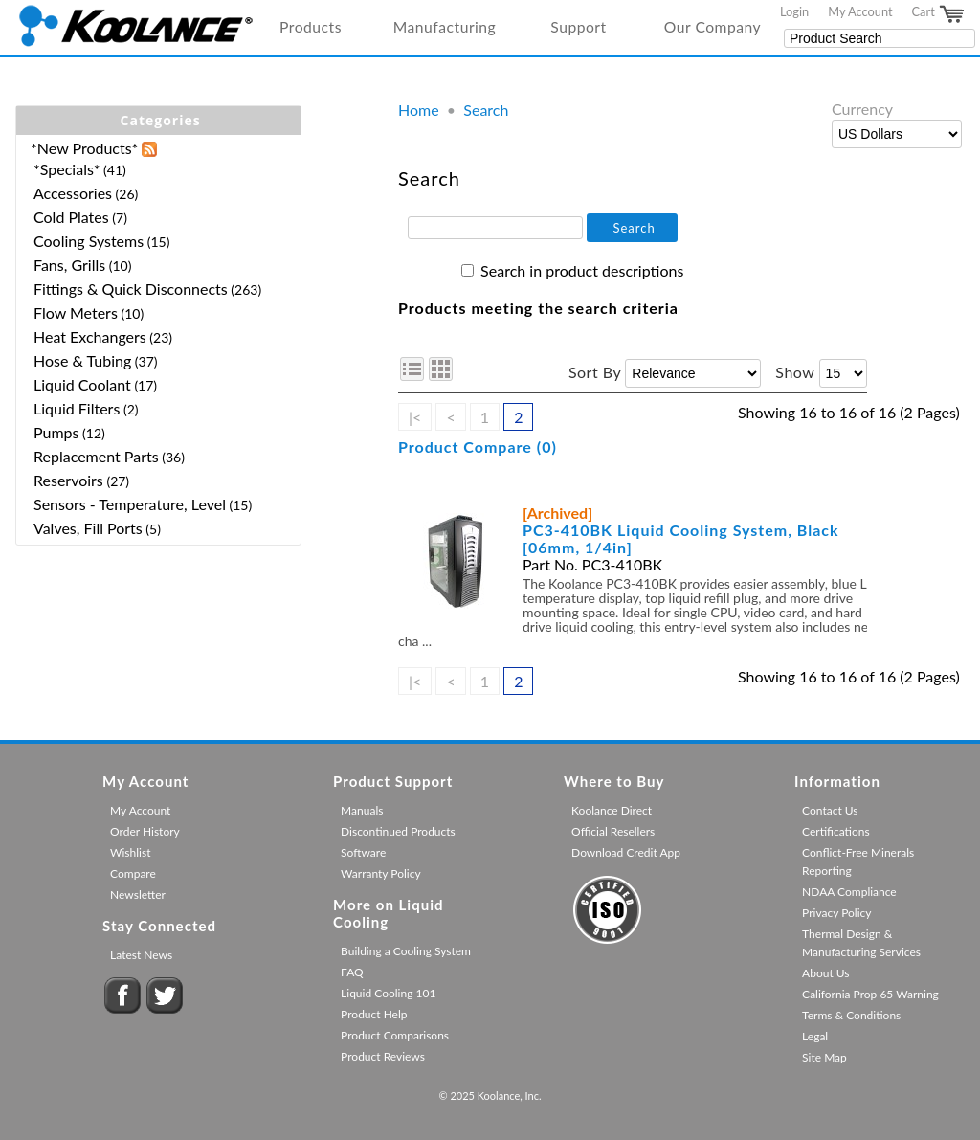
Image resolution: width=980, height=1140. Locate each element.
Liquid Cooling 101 (388, 993)
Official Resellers (613, 831)
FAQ (352, 972)
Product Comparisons (395, 1035)
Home (418, 110)
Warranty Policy (381, 873)
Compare (133, 873)
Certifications (836, 831)
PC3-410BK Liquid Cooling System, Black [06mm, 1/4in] (681, 538)
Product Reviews (383, 1056)
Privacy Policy (836, 912)
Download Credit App (625, 852)
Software (363, 852)
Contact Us (830, 810)
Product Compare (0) (477, 446)
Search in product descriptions (581, 270)
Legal (815, 1036)
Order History (145, 831)
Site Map (824, 1057)
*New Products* (84, 148)
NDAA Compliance (849, 891)
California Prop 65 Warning (870, 994)
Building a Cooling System (406, 951)
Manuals (362, 810)
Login (794, 11)
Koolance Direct (611, 810)
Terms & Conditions (851, 1015)
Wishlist (130, 852)
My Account (860, 11)
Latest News (141, 955)
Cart (939, 14)
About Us (825, 973)
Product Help (374, 1014)
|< (415, 417)
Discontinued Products (398, 831)
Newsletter (138, 894)
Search (485, 110)
